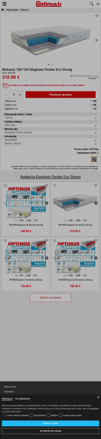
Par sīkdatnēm (22, 398)
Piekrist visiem (50, 423)
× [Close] (98, 397)
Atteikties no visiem (50, 431)
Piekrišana (7, 398)
